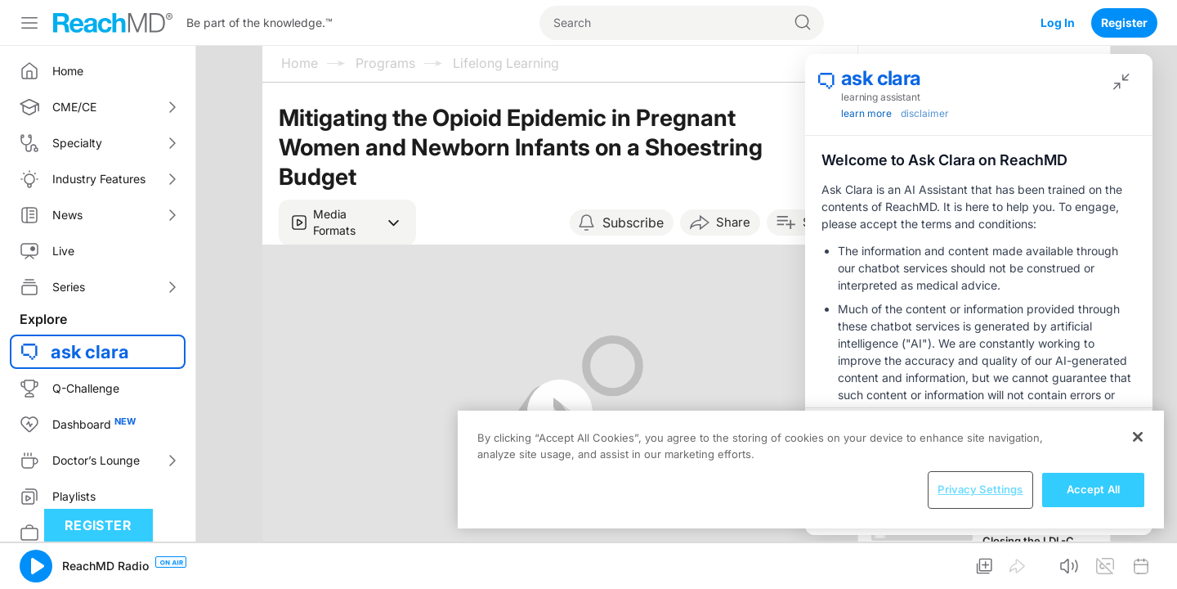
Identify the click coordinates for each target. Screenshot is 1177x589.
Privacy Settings (980, 489)
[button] (347, 222)
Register (1124, 22)
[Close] (1138, 437)
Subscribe (633, 222)
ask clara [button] (90, 351)
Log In (1058, 22)
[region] (811, 469)
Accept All (1093, 489)
